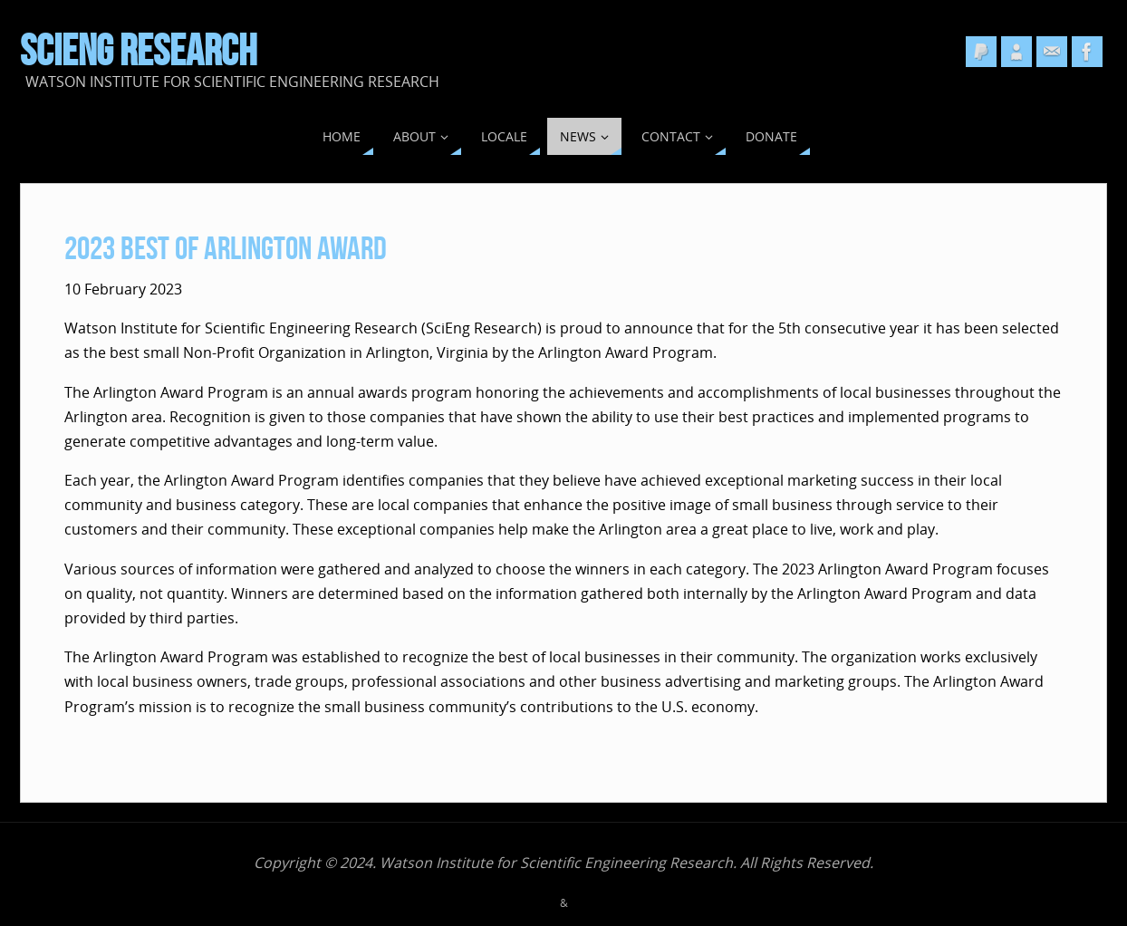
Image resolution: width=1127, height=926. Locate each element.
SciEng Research (138, 50)
